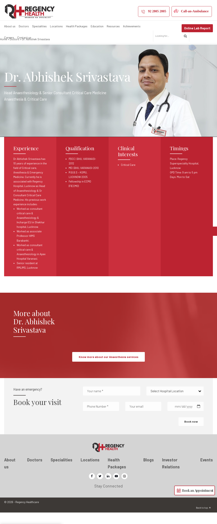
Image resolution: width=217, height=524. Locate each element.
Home (3, 50)
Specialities (39, 26)
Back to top (202, 519)
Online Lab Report (197, 28)
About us (9, 26)
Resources (113, 26)
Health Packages (76, 26)
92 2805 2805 (157, 11)
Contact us (24, 37)
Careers (9, 37)
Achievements (131, 26)
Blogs (148, 471)
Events (206, 471)
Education (97, 26)
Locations (56, 26)
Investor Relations (171, 474)
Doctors (24, 26)
